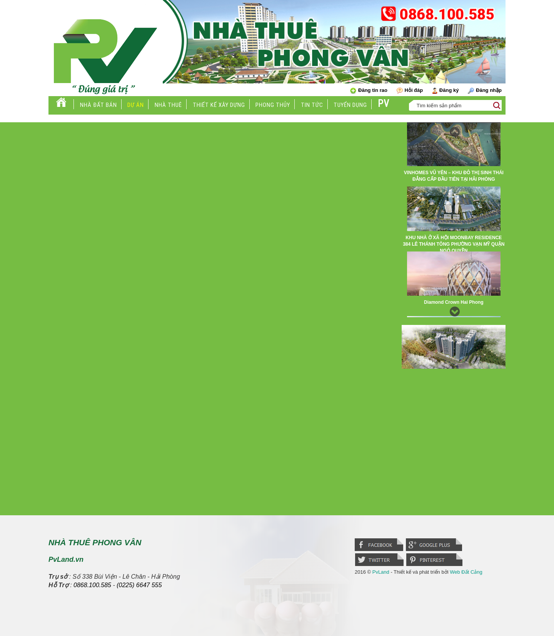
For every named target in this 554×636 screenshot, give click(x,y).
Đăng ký (445, 90)
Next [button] (453, 309)
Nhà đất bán (98, 104)
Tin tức (312, 104)
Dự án (135, 104)
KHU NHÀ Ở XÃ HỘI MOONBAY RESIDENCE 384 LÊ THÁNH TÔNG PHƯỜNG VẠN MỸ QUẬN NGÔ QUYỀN (453, 244)
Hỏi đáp (410, 90)
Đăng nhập (485, 90)
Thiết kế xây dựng (219, 104)
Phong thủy (272, 104)
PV (383, 104)
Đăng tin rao (368, 90)
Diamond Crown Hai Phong (454, 302)
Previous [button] (453, 130)
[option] (454, 154)
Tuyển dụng (350, 104)
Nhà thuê (168, 104)
